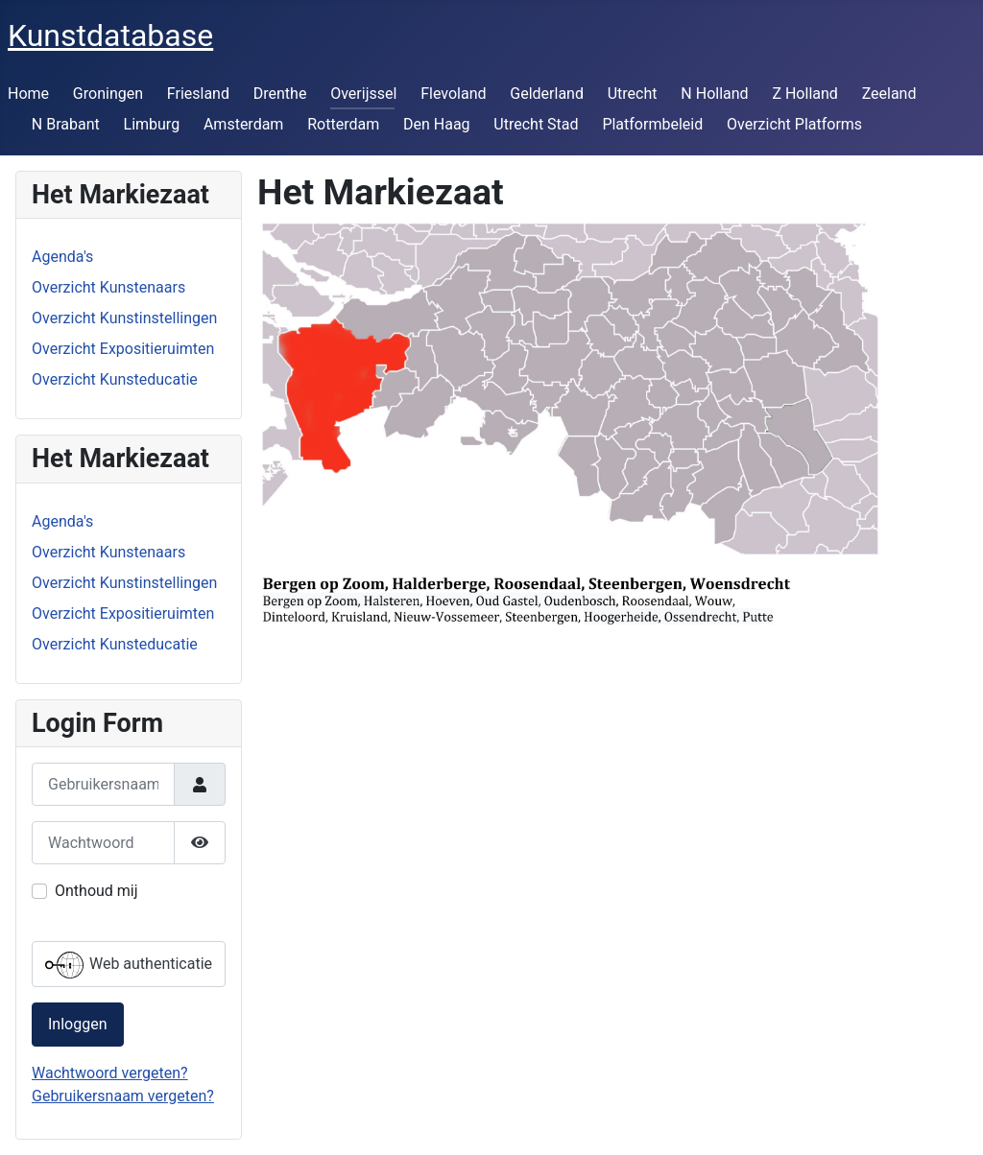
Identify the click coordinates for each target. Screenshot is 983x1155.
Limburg (152, 124)
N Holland (714, 93)
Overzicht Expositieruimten (123, 349)
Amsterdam (243, 124)
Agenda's (62, 257)
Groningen (108, 93)
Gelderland (547, 93)
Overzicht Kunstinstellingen (124, 318)
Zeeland (889, 93)
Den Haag (436, 124)
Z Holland (804, 93)
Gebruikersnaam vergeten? (123, 1096)
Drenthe (280, 93)
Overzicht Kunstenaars (108, 287)
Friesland (198, 93)
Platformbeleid (652, 124)
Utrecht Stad (535, 124)
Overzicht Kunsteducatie (115, 379)
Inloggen (78, 1024)
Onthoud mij (96, 891)
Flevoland (453, 93)
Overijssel (363, 93)
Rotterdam (343, 124)
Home (28, 93)
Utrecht (633, 93)
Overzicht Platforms (794, 124)
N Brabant (66, 124)
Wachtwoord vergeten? (110, 1073)
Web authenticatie (128, 965)
